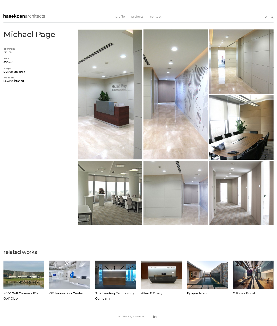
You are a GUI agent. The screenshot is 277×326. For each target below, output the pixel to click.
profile (120, 16)
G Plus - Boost (244, 293)
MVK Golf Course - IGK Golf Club (21, 295)
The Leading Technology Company (114, 295)
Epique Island (197, 293)
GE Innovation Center (66, 293)
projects (137, 16)
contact (155, 16)
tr (266, 16)
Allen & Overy (151, 293)
